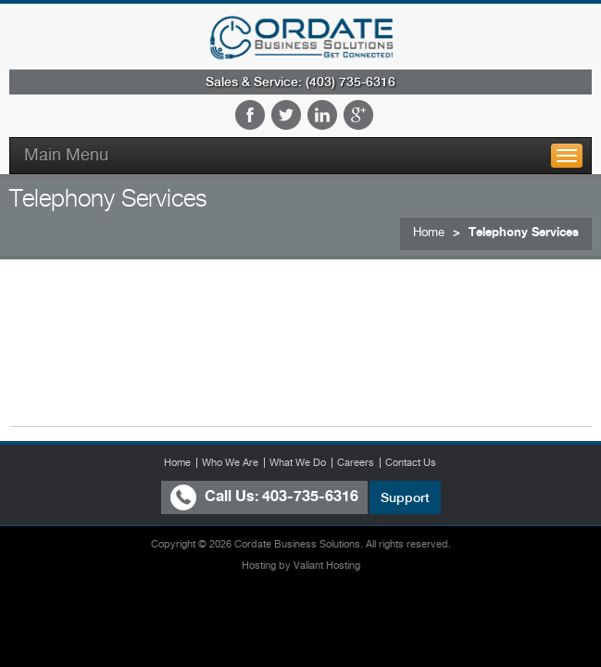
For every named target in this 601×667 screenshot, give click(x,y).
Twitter (286, 115)
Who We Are (230, 462)
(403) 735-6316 (350, 81)
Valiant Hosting (327, 566)
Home (428, 232)
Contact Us (410, 462)
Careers (355, 462)
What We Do (297, 462)
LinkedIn (322, 115)
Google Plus (358, 115)
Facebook (250, 115)
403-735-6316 (310, 496)
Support (405, 497)
